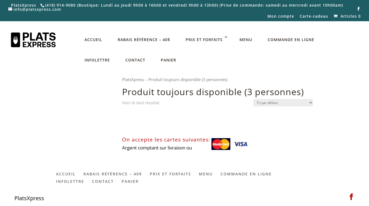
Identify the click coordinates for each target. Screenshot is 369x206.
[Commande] (283, 102)
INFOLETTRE (97, 60)
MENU (245, 39)
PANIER (168, 60)
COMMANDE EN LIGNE (291, 39)
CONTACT (135, 60)
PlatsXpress (133, 79)
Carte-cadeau (314, 16)
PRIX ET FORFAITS (204, 39)
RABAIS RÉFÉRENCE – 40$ (144, 39)
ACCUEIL (93, 39)
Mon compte (280, 16)
